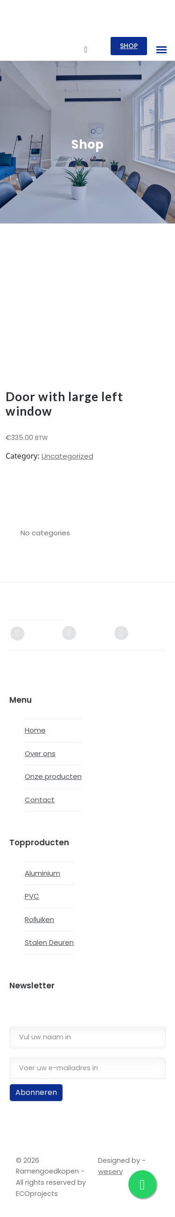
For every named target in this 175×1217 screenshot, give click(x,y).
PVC (32, 896)
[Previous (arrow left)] (3, 1213)
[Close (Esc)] (32, 1202)
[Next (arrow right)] (13, 1213)
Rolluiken (39, 919)
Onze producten (53, 776)
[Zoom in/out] (3, 1202)
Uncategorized (67, 456)
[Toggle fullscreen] (13, 1202)
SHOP (129, 45)
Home (35, 730)
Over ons (40, 753)
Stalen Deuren (49, 942)
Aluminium (42, 873)
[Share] (22, 1202)
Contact (40, 800)
